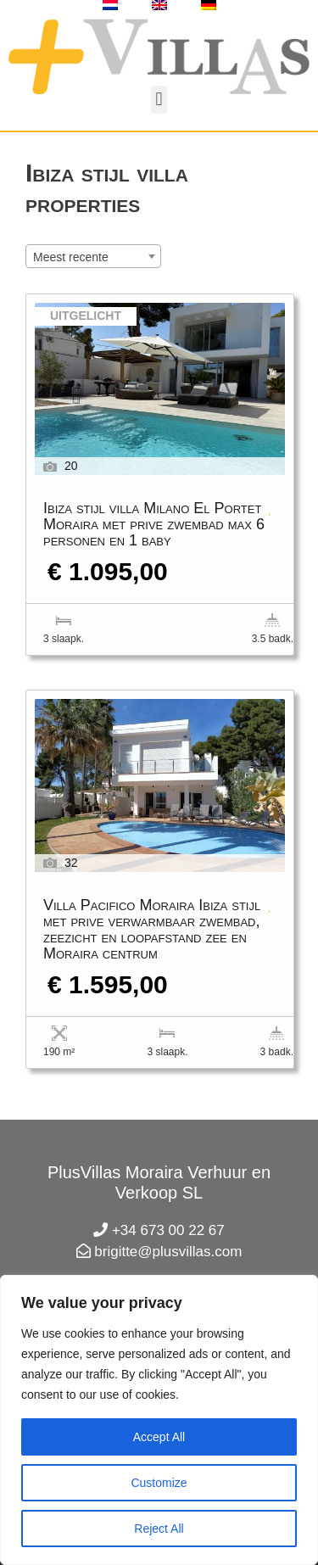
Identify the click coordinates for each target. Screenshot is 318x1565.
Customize (159, 1483)
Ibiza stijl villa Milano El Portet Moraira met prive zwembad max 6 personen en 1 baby (154, 524)
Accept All (159, 1437)
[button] (159, 100)
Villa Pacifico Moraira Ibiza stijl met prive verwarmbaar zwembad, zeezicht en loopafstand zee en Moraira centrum (151, 929)
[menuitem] (110, 5)
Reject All (158, 1528)
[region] (159, 1420)
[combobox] (93, 256)
